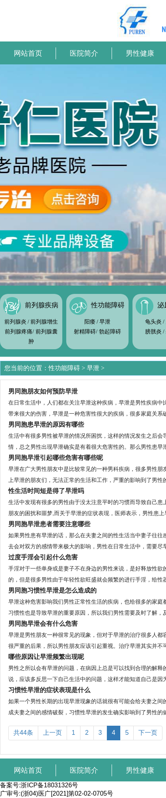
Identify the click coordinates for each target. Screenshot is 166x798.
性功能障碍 (108, 305)
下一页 (147, 732)
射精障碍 (85, 332)
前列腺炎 (15, 322)
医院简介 (84, 53)
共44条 (23, 732)
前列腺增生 (44, 322)
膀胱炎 (153, 332)
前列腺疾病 (41, 305)
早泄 (104, 322)
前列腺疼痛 (18, 332)
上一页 (52, 732)
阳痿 (89, 322)
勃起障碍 (110, 332)
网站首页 (28, 53)
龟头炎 (153, 322)
